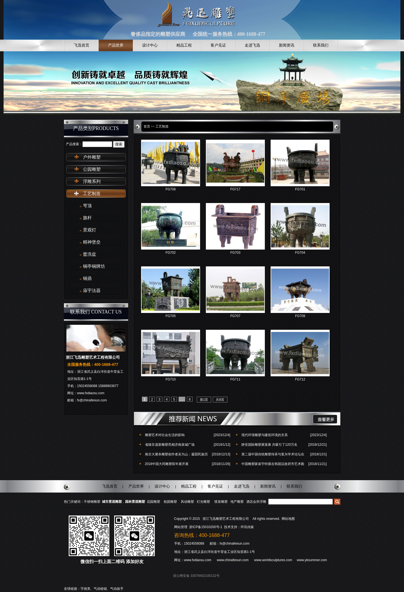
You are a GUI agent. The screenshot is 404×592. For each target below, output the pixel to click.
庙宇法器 (92, 290)
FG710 (171, 379)
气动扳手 (116, 589)
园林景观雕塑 (135, 502)
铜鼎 (87, 278)
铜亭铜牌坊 (94, 266)
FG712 (300, 379)
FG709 (300, 316)
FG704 (300, 253)
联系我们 (320, 45)
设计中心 (150, 45)
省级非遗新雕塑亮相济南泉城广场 (170, 445)
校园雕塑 (170, 502)
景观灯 (89, 230)
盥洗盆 (89, 254)
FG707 (235, 316)
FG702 (171, 253)
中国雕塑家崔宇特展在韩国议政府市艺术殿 (272, 464)
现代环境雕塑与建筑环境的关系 (264, 435)
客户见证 (218, 45)
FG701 (300, 189)
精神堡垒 (92, 242)
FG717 (235, 189)
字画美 (85, 589)
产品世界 (115, 45)
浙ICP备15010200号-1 (206, 527)
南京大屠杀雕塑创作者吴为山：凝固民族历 (176, 454)
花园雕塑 (153, 502)
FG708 (171, 189)
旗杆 (87, 217)
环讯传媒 (247, 527)
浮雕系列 (92, 181)
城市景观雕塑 (112, 502)
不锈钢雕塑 (92, 502)
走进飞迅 (252, 45)
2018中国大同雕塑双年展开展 (167, 464)
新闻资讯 (286, 45)
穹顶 (87, 205)
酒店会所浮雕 (256, 502)
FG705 (171, 316)
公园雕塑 (92, 169)
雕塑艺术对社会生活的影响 (165, 435)
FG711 (235, 379)
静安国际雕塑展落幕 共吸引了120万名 (269, 445)
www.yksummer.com (312, 560)
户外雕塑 (92, 157)
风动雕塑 (187, 502)
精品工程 (184, 45)
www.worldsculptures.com (273, 560)
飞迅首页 (81, 45)
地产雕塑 (237, 502)
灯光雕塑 (203, 502)
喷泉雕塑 (221, 502)
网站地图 (288, 519)
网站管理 (180, 527)
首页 (147, 126)
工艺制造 (92, 193)
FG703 (235, 253)
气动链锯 (100, 589)
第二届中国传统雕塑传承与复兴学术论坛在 (272, 454)
